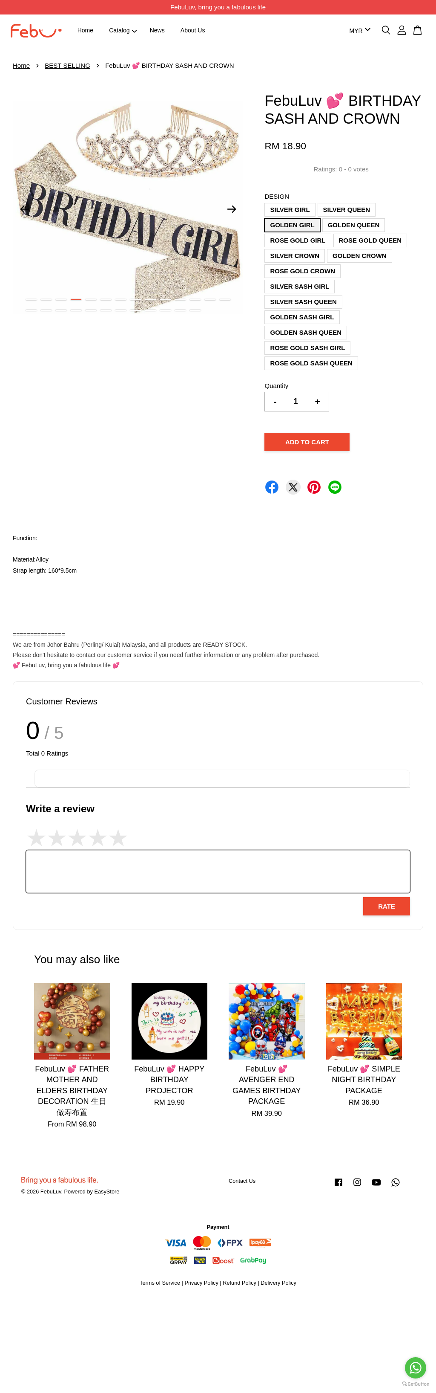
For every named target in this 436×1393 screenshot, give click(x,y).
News (157, 30)
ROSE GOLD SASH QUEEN (311, 363)
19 (91, 310)
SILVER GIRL (290, 209)
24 (165, 310)
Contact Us (242, 1181)
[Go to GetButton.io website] (415, 1384)
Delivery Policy (278, 1283)
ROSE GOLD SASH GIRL (307, 347)
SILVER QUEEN (346, 209)
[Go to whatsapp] (415, 1368)
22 (135, 310)
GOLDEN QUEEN (354, 225)
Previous (24, 209)
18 (76, 310)
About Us (193, 30)
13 (210, 299)
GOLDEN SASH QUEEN (305, 332)
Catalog (123, 30)
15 (31, 310)
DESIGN (276, 196)
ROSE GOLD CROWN (302, 271)
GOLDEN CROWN (360, 255)
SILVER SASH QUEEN (303, 301)
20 (105, 310)
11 (180, 299)
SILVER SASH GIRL (299, 286)
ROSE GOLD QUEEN (370, 240)
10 (165, 299)
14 (225, 299)
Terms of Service (160, 1283)
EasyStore (106, 1191)
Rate (386, 906)
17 (61, 310)
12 (195, 299)
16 (46, 310)
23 (150, 310)
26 (195, 310)
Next (231, 209)
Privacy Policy (201, 1283)
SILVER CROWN (294, 255)
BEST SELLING (67, 65)
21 (120, 310)
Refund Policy (239, 1283)
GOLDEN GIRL (292, 225)
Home (85, 30)
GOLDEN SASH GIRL (302, 317)
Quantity (276, 385)
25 (180, 310)
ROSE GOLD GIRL (297, 240)
